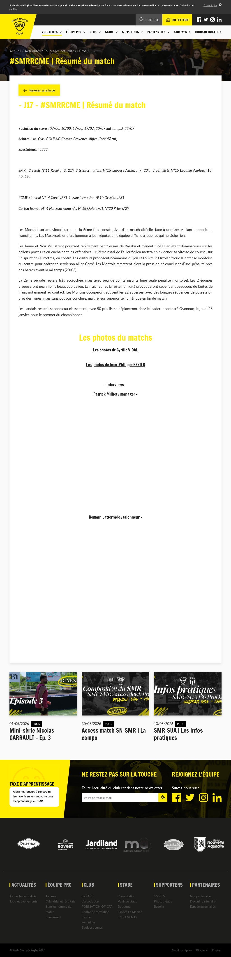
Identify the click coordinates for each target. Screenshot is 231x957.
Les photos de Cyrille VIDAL (115, 350)
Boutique (124, 906)
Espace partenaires (203, 906)
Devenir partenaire (202, 901)
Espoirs (87, 917)
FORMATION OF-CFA (97, 906)
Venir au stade (127, 901)
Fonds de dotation (208, 32)
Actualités (33, 50)
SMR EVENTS (182, 32)
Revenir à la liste (39, 90)
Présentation (126, 896)
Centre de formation (95, 912)
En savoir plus (210, 5)
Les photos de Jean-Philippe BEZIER (115, 364)
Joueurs (51, 896)
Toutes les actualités (60, 50)
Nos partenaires (201, 896)
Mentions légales (182, 950)
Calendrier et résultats (60, 901)
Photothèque (163, 901)
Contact (217, 950)
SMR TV (159, 896)
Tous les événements (23, 901)
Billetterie (202, 950)
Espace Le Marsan (130, 912)
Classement (53, 917)
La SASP (87, 896)
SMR (21, 170)
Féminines (88, 922)
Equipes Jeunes (92, 927)
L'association (90, 901)
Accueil (15, 50)
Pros (82, 50)
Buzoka (159, 906)
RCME (23, 197)
